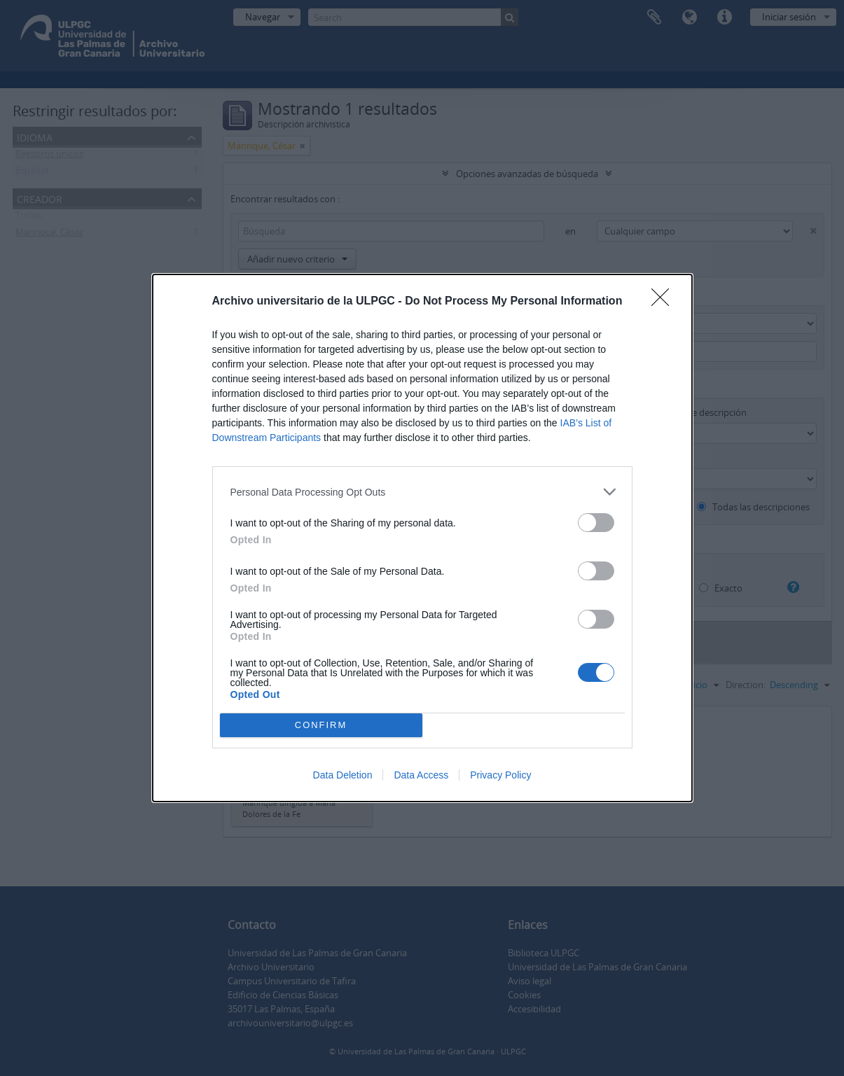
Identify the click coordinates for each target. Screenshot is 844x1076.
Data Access (421, 775)
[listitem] (422, 491)
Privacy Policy (500, 775)
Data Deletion (343, 775)
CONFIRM (321, 725)
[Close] (664, 301)
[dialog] (422, 538)
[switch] (596, 522)
